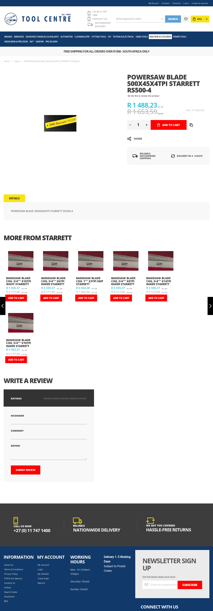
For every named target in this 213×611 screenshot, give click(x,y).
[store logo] (32, 18)
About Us (8, 562)
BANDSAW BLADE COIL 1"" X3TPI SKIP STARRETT (89, 278)
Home (7, 59)
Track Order (43, 576)
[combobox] (139, 17)
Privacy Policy (11, 571)
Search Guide (10, 589)
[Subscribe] (190, 582)
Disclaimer (9, 594)
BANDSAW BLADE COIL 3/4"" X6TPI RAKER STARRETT (53, 278)
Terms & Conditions (13, 567)
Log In (186, 3)
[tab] (14, 196)
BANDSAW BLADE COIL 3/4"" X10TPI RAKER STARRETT (18, 340)
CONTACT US (88, 16)
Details (14, 196)
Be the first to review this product (143, 93)
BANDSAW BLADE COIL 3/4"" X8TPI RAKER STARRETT (123, 278)
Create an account (200, 3)
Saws (17, 59)
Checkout (176, 3)
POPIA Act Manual (13, 576)
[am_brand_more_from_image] (20, 259)
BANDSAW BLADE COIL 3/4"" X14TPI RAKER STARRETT (158, 278)
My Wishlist (43, 571)
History (7, 585)
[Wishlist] (185, 17)
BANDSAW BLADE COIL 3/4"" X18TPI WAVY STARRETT (18, 278)
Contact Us (9, 580)
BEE (6, 598)
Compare (165, 3)
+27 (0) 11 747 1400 (91, 12)
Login (40, 567)
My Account (153, 3)
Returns (41, 580)
